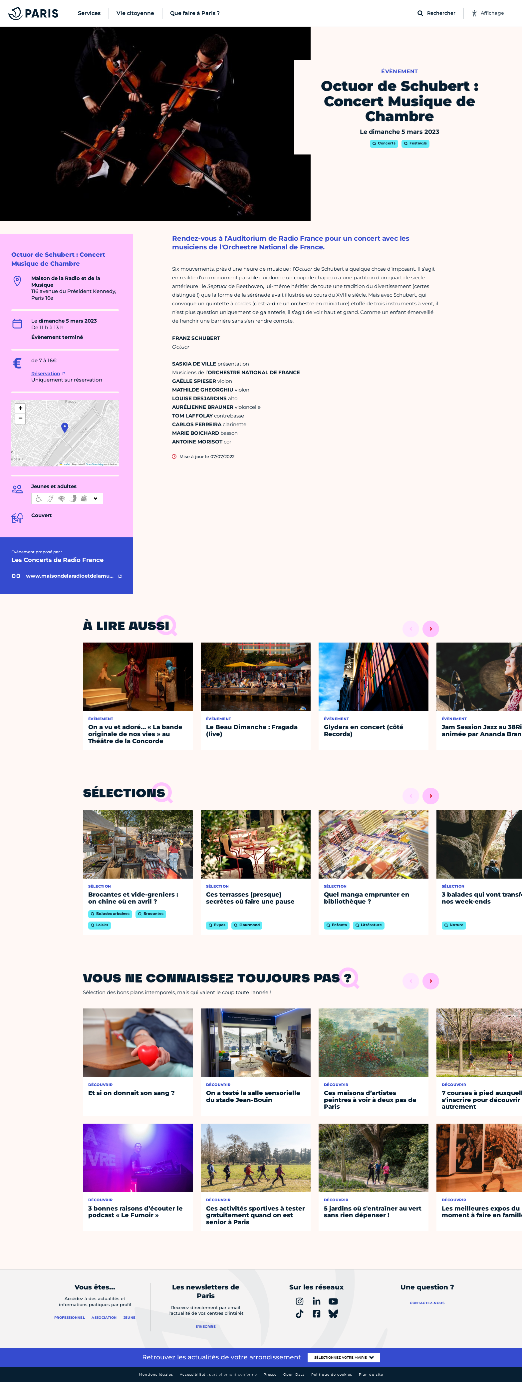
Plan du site (371, 1374)
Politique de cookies (331, 1374)
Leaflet (65, 464)
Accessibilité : (218, 1374)
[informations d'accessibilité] (67, 498)
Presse (270, 1374)
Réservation (45, 374)
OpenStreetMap (95, 464)
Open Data (294, 1374)
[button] (64, 427)
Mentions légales (156, 1374)
